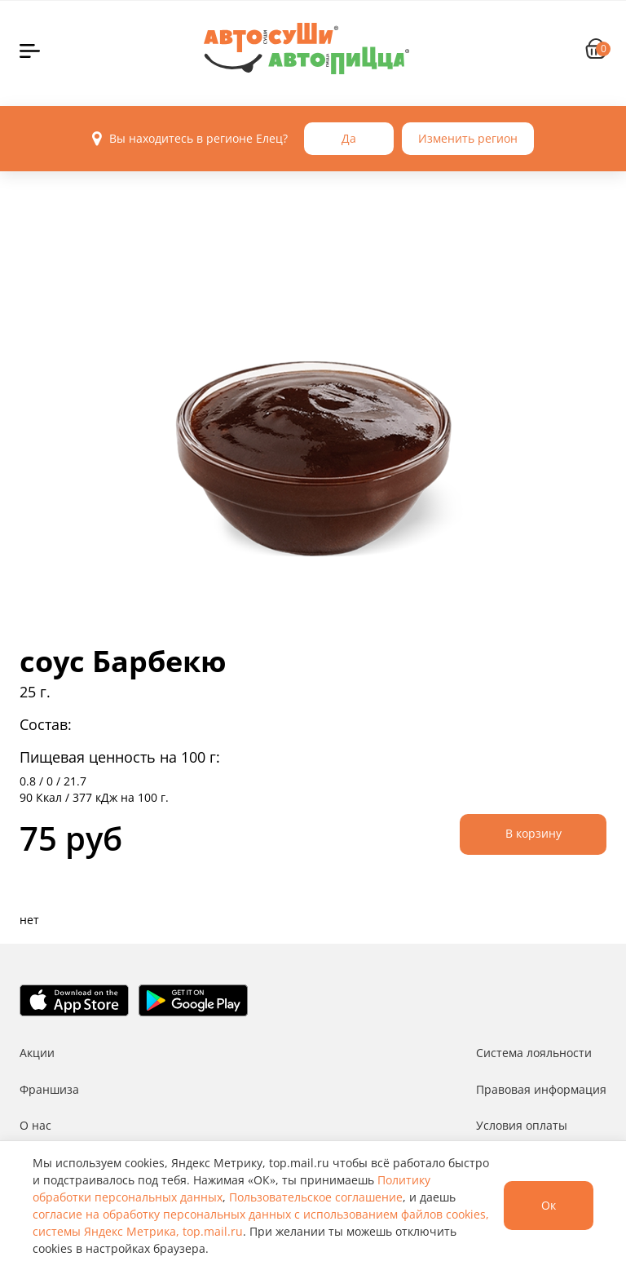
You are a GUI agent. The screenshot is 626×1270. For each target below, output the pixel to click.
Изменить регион (468, 138)
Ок (548, 1205)
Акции (37, 1052)
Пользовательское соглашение (316, 1197)
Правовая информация (541, 1089)
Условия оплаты (521, 1125)
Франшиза (49, 1089)
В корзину (533, 833)
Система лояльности (534, 1052)
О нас (35, 1125)
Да (349, 138)
